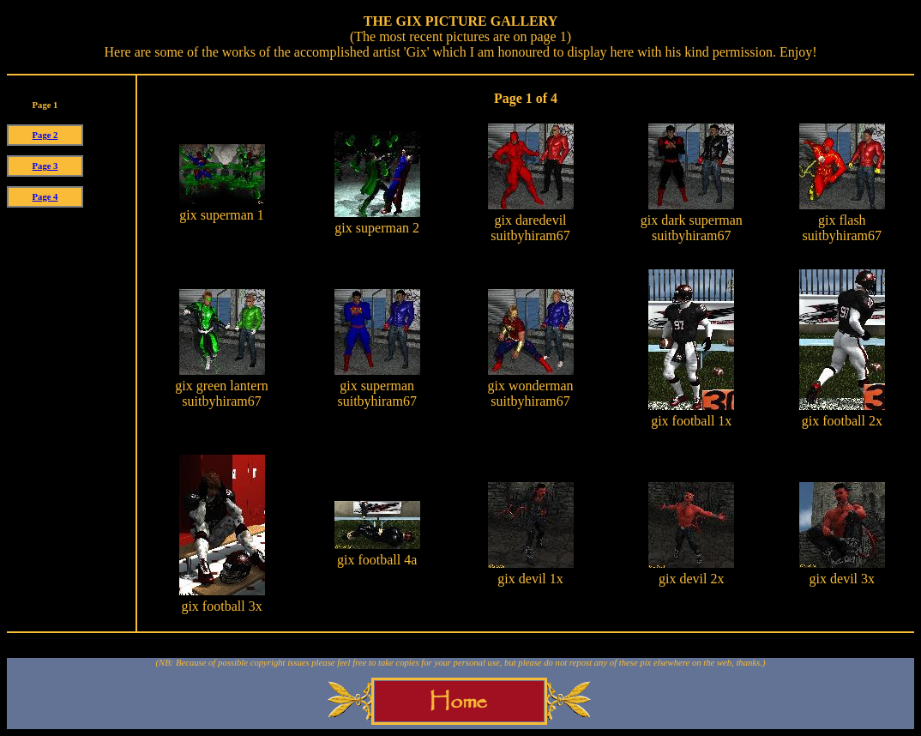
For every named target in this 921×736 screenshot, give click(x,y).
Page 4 (45, 197)
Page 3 (45, 166)
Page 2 (45, 135)
